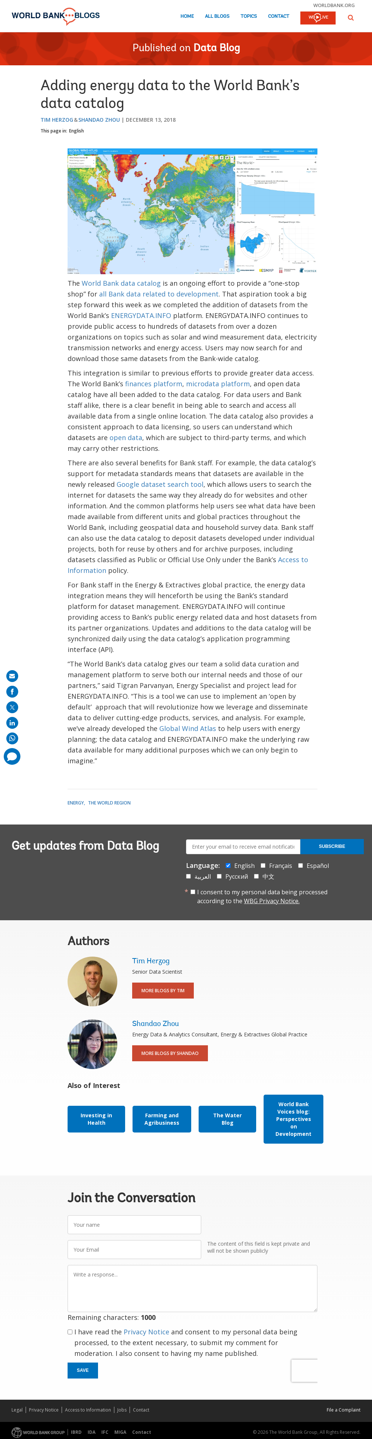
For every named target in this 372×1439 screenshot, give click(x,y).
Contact (278, 16)
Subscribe (332, 846)
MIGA (120, 1432)
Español (318, 866)
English (76, 131)
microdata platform (218, 383)
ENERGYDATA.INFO (141, 315)
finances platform (153, 383)
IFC (104, 1432)
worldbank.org (334, 5)
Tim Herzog (56, 119)
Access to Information (88, 1410)
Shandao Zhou (99, 119)
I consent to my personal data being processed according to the (262, 896)
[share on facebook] (12, 692)
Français (280, 866)
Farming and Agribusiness (161, 1119)
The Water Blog (227, 1119)
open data (126, 437)
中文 (268, 876)
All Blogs (217, 16)
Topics (249, 16)
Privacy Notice (146, 1331)
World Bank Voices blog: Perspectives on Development (293, 1119)
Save (83, 1370)
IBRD (76, 1432)
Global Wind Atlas (187, 728)
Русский (236, 876)
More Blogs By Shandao (170, 1053)
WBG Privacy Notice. (272, 901)
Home (187, 16)
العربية (203, 876)
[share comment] (12, 756)
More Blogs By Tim (163, 990)
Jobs (122, 1410)
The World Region (109, 803)
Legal (17, 1410)
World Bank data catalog (121, 283)
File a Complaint (343, 1410)
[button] (351, 17)
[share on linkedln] (12, 723)
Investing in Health (96, 1119)
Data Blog (216, 48)
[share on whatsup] (12, 738)
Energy (76, 803)
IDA (91, 1432)
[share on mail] (12, 676)
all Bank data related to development (159, 293)
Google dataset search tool (160, 484)
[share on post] (12, 707)
